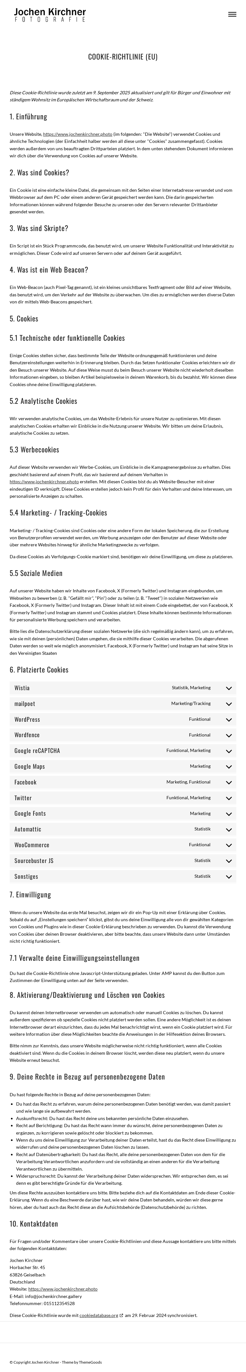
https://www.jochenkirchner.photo (77, 134)
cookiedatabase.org (99, 1315)
